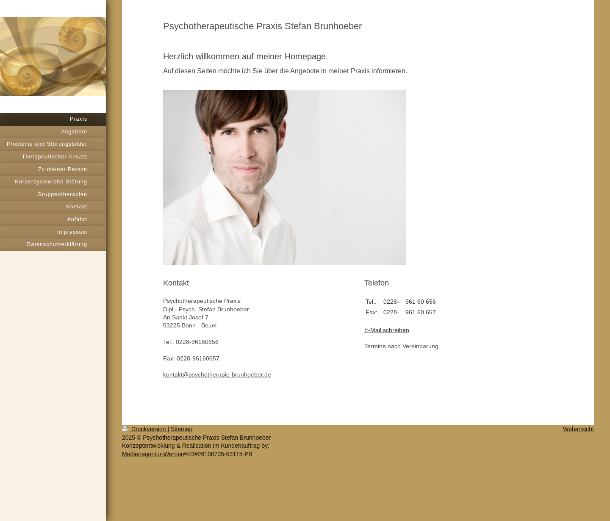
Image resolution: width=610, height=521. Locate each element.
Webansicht (578, 429)
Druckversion (144, 429)
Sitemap (181, 429)
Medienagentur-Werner (152, 454)
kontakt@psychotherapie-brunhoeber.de (217, 374)
